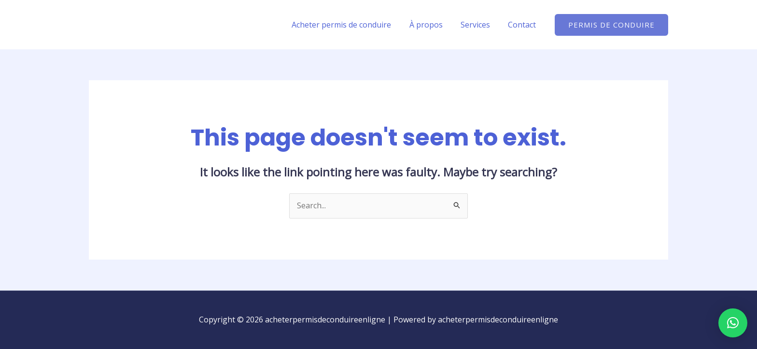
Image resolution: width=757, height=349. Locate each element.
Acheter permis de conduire (350, 24)
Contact (523, 24)
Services (479, 24)
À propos (432, 24)
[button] (611, 25)
